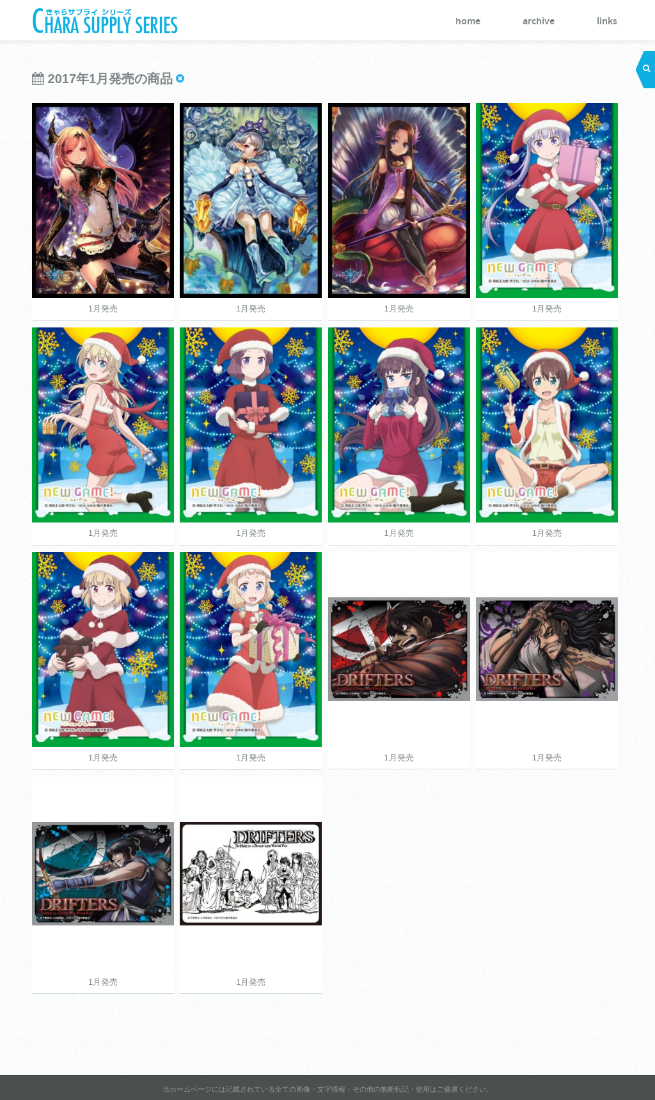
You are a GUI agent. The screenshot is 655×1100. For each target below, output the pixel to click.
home (467, 21)
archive (539, 21)
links (607, 21)
